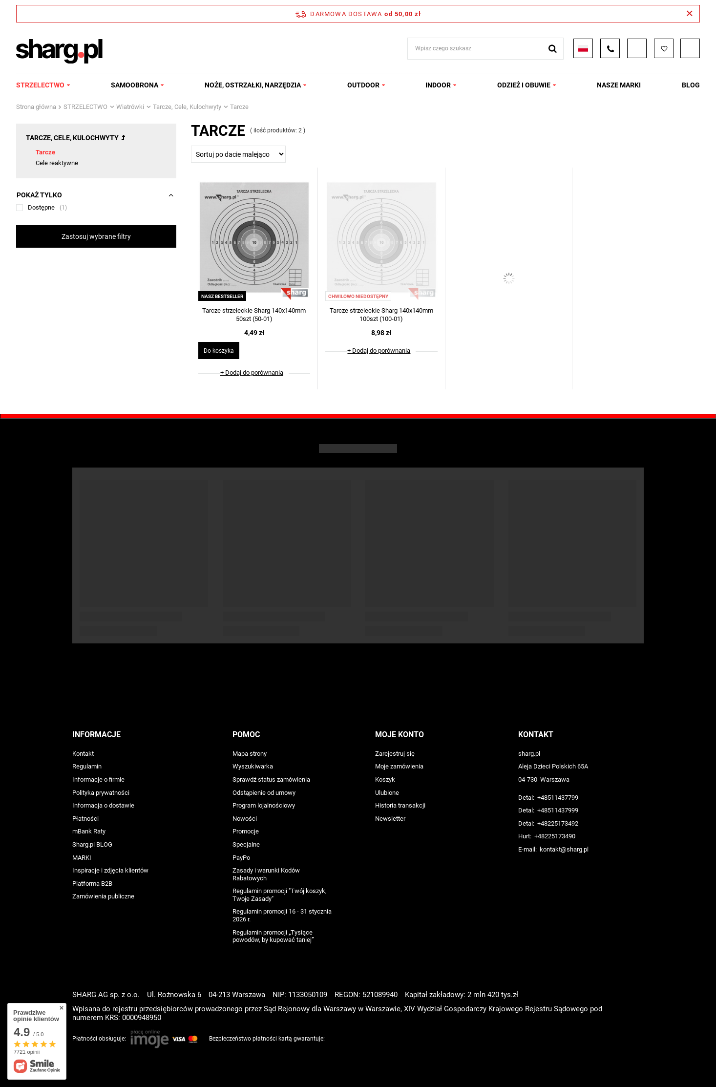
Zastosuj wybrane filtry (96, 236)
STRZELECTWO (40, 85)
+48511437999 (557, 810)
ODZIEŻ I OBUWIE (523, 85)
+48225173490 (554, 836)
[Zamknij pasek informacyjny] (689, 14)
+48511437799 (557, 797)
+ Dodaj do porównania (251, 372)
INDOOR (438, 85)
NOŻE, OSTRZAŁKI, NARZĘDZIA (253, 85)
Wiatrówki (130, 106)
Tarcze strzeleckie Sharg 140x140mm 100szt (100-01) (381, 314)
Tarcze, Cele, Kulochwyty (187, 106)
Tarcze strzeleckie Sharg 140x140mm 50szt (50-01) (254, 314)
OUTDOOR (363, 85)
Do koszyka (219, 350)
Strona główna (36, 106)
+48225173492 (557, 823)
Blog (691, 85)
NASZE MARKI (619, 85)
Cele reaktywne (57, 163)
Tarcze (45, 152)
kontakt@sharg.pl (564, 849)
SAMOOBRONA (134, 85)
